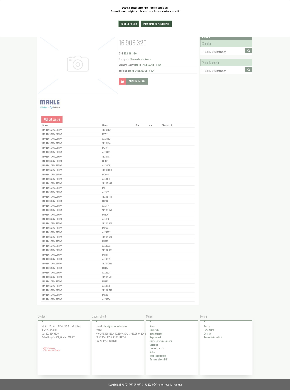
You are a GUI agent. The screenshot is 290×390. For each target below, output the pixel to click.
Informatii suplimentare (156, 23)
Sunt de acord (129, 23)
